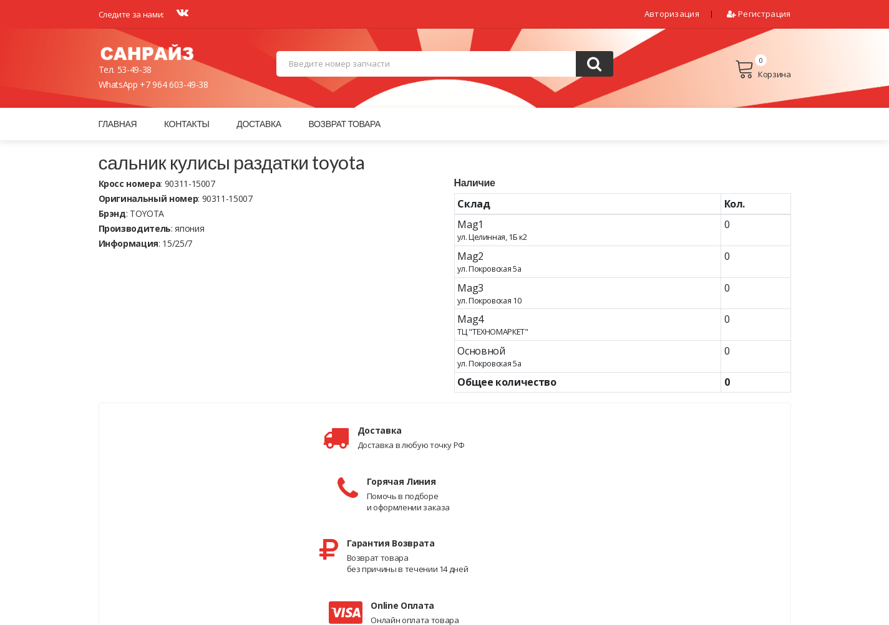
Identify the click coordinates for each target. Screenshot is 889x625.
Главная (118, 125)
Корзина (762, 70)
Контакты (187, 125)
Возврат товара (344, 125)
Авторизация (671, 13)
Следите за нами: (131, 14)
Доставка (258, 125)
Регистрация (759, 13)
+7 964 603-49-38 (174, 86)
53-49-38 (134, 71)
